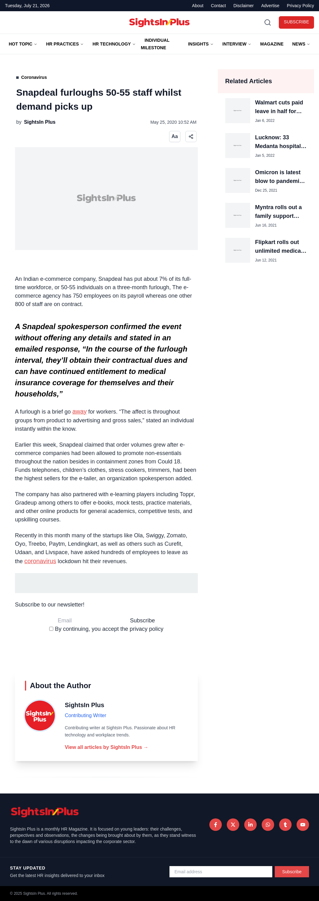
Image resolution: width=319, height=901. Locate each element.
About (197, 5)
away (79, 411)
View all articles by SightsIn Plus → (106, 747)
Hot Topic (23, 43)
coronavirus (40, 561)
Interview (237, 43)
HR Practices (65, 43)
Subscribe (292, 871)
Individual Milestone (155, 44)
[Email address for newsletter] (220, 871)
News (301, 43)
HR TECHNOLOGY (114, 43)
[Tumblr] (285, 824)
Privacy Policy (300, 5)
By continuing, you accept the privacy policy (106, 629)
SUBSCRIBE (296, 21)
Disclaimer (243, 5)
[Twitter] (233, 824)
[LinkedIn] (250, 824)
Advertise (270, 5)
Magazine (271, 43)
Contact (218, 5)
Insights (201, 43)
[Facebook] (215, 824)
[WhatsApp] (268, 824)
